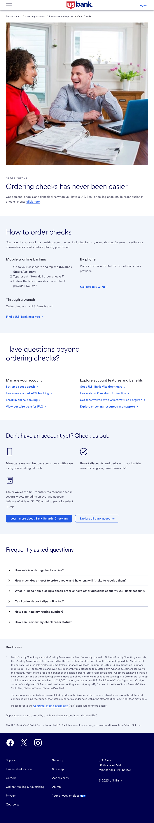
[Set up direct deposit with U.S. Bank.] (22, 387)
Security (57, 760)
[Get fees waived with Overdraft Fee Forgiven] (113, 400)
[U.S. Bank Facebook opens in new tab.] (10, 742)
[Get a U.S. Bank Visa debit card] (103, 387)
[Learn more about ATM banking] (29, 393)
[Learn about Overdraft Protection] (105, 393)
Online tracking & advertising (25, 787)
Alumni (57, 787)
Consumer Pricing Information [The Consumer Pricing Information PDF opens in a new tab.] (50, 705)
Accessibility (60, 778)
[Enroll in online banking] (23, 400)
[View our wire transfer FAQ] (26, 406)
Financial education (19, 769)
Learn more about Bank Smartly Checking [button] (39, 518)
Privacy (10, 795)
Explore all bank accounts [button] (97, 518)
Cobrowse (13, 804)
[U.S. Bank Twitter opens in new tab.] (24, 742)
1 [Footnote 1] (15, 504)
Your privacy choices (69, 795)
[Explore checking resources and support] (109, 406)
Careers (11, 778)
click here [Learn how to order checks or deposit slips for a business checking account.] (33, 201)
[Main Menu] (8, 5)
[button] (142, 5)
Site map (58, 769)
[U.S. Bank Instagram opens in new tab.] (38, 742)
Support (11, 760)
